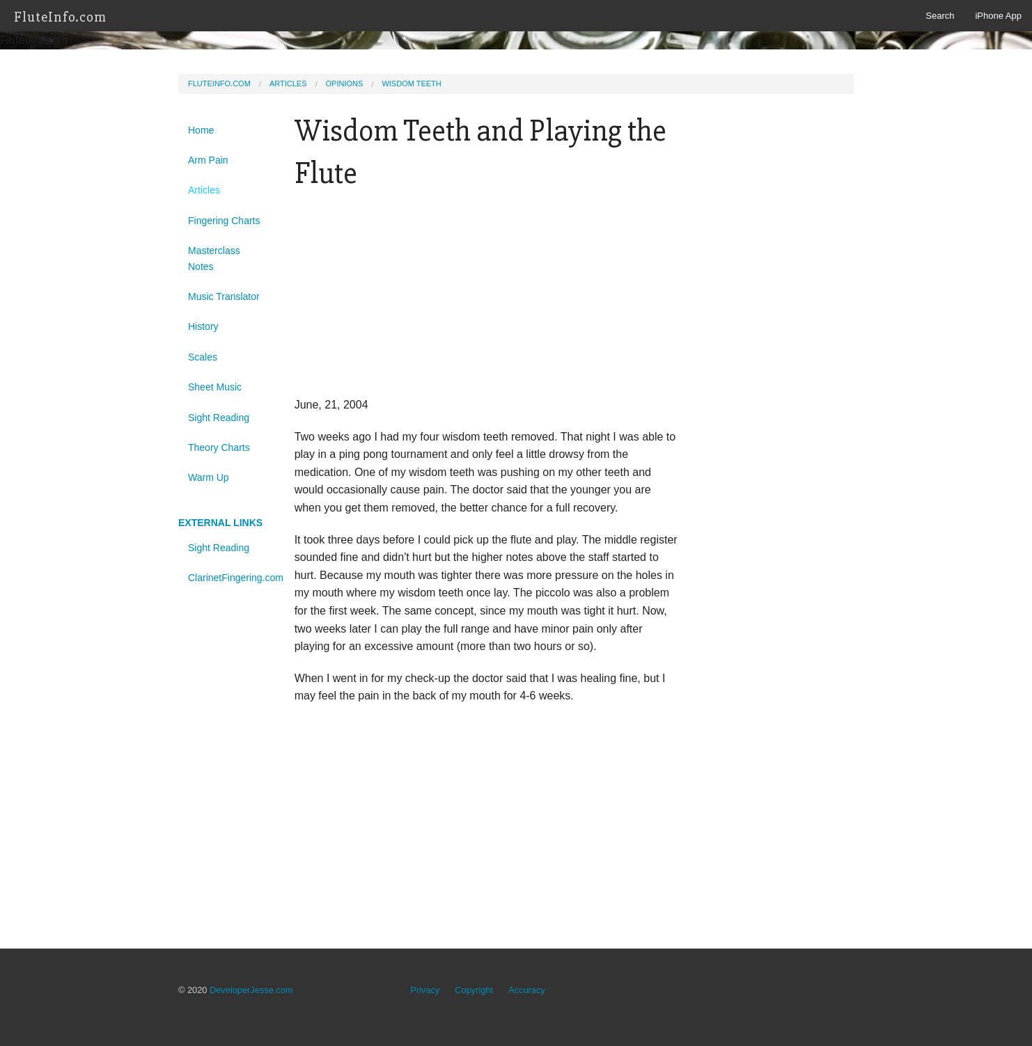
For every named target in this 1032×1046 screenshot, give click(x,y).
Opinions (344, 83)
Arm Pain (208, 160)
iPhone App (998, 15)
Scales (202, 357)
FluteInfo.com (60, 17)
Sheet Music (215, 387)
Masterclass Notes (214, 258)
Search (939, 15)
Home (201, 130)
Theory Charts (219, 447)
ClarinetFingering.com (231, 577)
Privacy (424, 990)
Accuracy (526, 990)
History (203, 326)
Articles (288, 83)
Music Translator (224, 296)
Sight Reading (218, 417)
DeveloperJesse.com (251, 990)
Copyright (474, 990)
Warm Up (208, 477)
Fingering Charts (224, 220)
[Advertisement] (487, 298)
